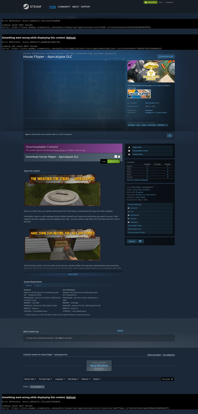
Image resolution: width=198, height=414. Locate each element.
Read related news (134, 232)
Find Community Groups (136, 235)
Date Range (72, 382)
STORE (52, 6)
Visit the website (135, 207)
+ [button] (166, 128)
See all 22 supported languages (137, 183)
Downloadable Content (84, 56)
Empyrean (149, 113)
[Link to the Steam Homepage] (34, 9)
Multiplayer (161, 128)
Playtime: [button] (81, 390)
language (169, 2)
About (75, 6)
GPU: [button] (142, 390)
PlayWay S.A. (150, 116)
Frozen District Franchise (55, 56)
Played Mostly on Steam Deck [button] (99, 390)
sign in (161, 2)
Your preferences (169, 358)
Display (96, 382)
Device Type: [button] (152, 390)
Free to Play (152, 128)
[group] (99, 390)
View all (120, 333)
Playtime (85, 382)
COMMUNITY (64, 6)
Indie (138, 128)
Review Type (29, 382)
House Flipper (70, 56)
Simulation (131, 128)
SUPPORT (85, 6)
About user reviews (154, 358)
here (61, 341)
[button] (32, 389)
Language (59, 382)
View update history (135, 229)
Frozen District (161, 116)
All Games (26, 56)
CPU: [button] (133, 390)
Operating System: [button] (120, 390)
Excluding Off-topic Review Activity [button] (61, 390)
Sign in (27, 137)
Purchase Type (44, 382)
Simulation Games (38, 56)
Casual (144, 128)
